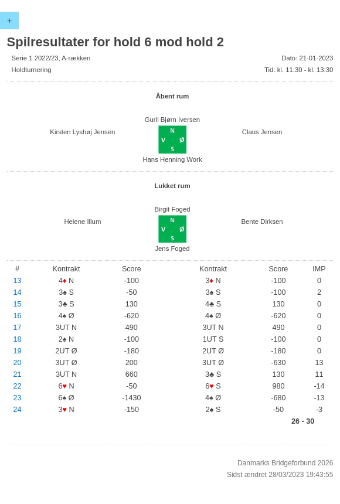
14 (17, 292)
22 (17, 386)
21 (17, 374)
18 (17, 339)
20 (17, 363)
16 (17, 316)
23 (17, 398)
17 (17, 327)
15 (17, 304)
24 (17, 410)
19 (17, 351)
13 (17, 281)
